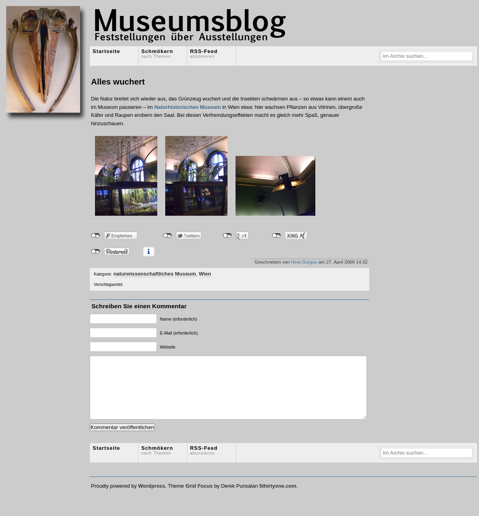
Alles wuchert (118, 81)
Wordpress (151, 498)
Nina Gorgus (304, 261)
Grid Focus (198, 498)
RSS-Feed (204, 53)
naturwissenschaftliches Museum (154, 274)
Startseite (106, 51)
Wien (205, 274)
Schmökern (157, 53)
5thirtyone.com (277, 498)
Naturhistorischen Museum (187, 107)
